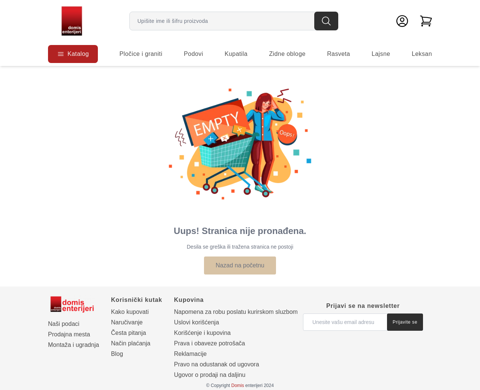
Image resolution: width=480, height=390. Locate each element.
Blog (117, 354)
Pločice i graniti (140, 54)
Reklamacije (190, 354)
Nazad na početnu (240, 265)
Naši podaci (64, 324)
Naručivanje (126, 322)
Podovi (193, 54)
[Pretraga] (326, 21)
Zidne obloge (287, 54)
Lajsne (381, 54)
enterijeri (246, 385)
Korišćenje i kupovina (202, 333)
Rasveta (338, 54)
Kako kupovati (130, 312)
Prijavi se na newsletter (363, 306)
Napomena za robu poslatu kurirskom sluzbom (236, 312)
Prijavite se (405, 322)
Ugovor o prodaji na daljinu (209, 375)
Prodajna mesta (69, 334)
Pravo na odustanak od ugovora (216, 364)
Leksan (422, 54)
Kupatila (236, 54)
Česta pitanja (128, 333)
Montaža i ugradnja (73, 345)
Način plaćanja (130, 343)
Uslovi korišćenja (196, 322)
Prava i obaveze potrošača (209, 343)
